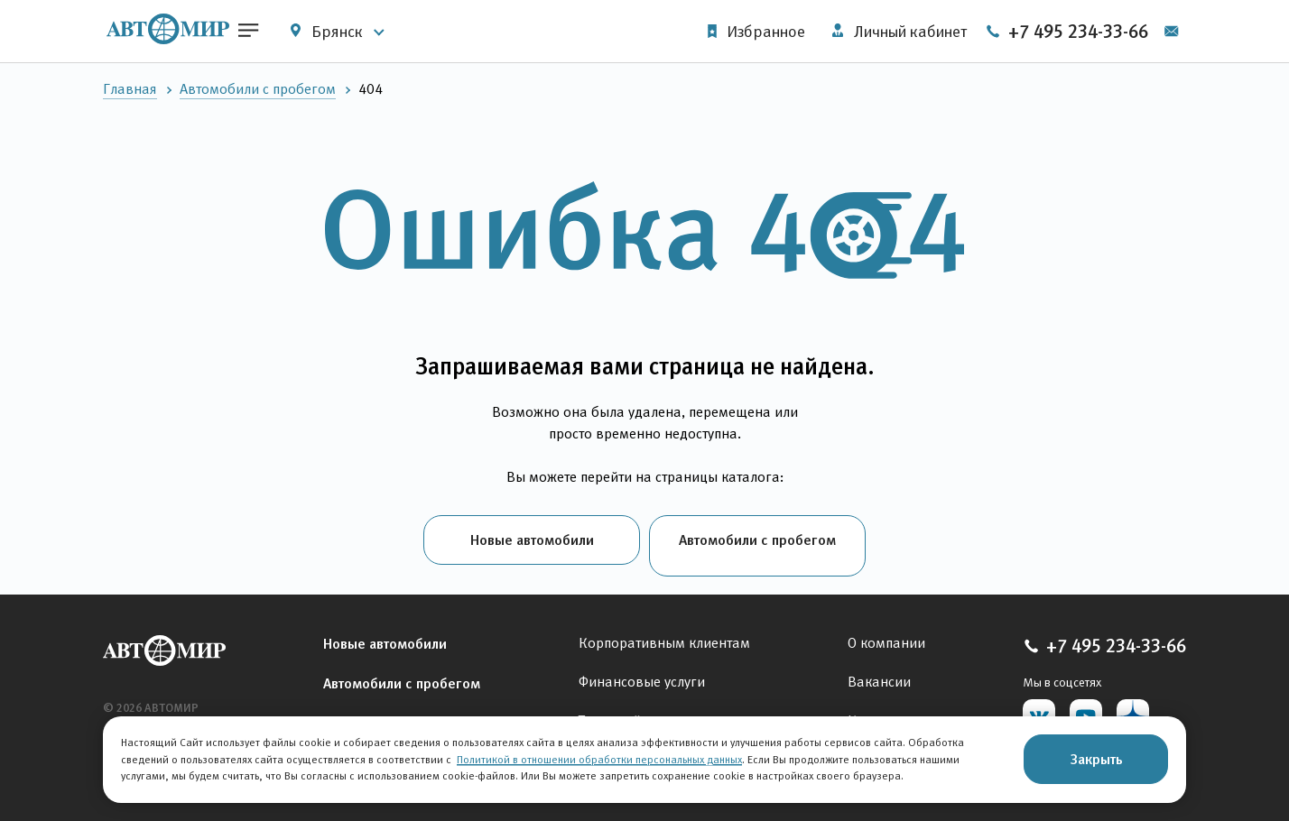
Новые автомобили (532, 539)
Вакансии (879, 670)
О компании (886, 631)
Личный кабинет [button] (894, 32)
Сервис (346, 710)
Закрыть (1096, 759)
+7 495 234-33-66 (1095, 32)
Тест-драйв (614, 708)
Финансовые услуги (642, 670)
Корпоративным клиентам (664, 631)
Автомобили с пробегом (258, 89)
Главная (130, 89)
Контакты (878, 708)
